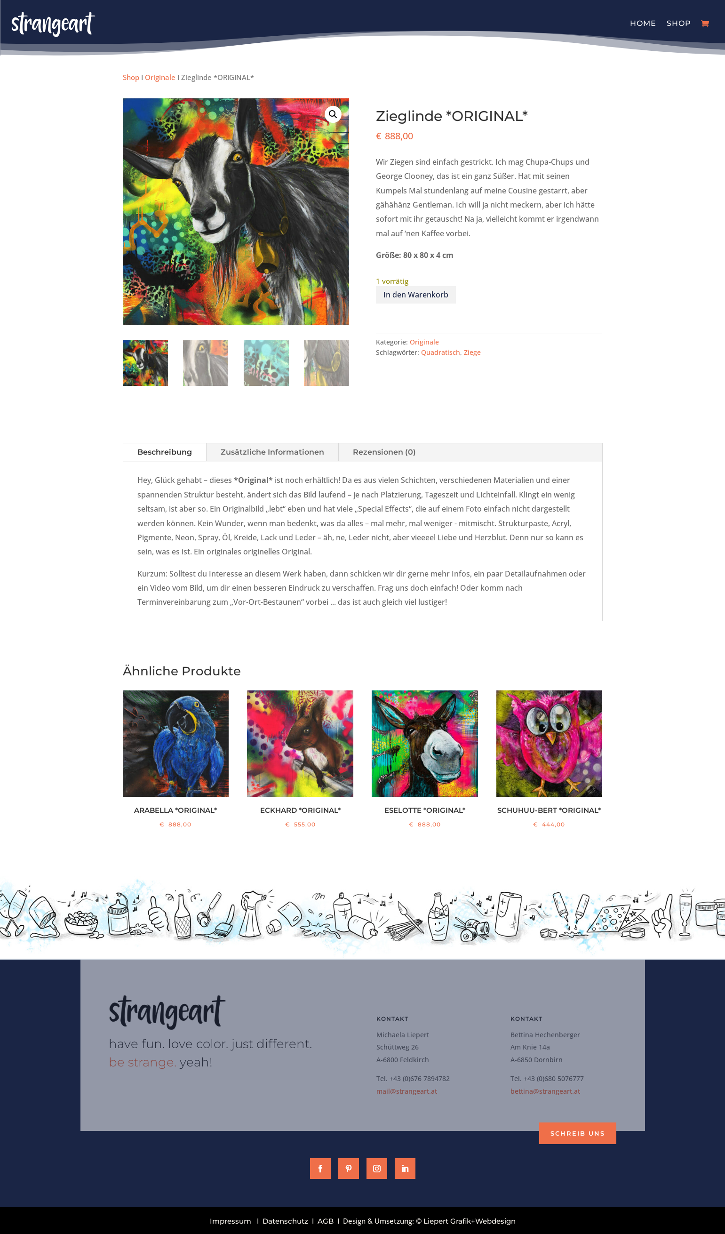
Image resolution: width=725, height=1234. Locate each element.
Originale (160, 77)
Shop (679, 23)
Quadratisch (440, 352)
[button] (333, 114)
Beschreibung (164, 452)
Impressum (230, 1221)
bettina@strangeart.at (545, 1091)
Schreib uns (577, 1133)
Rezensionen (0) (384, 452)
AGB (326, 1221)
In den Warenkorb (415, 294)
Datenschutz (285, 1221)
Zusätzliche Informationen (272, 452)
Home (643, 23)
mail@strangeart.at (406, 1091)
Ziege (472, 352)
